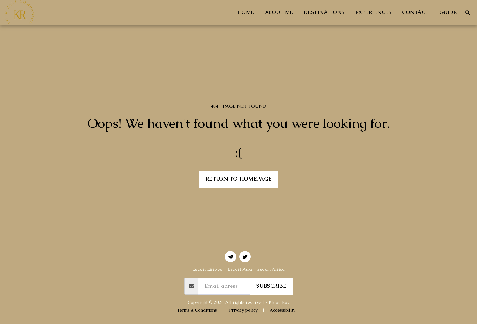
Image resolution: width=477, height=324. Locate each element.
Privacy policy (243, 310)
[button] (467, 12)
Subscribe (271, 286)
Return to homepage (239, 178)
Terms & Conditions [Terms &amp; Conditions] (197, 310)
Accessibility (282, 310)
